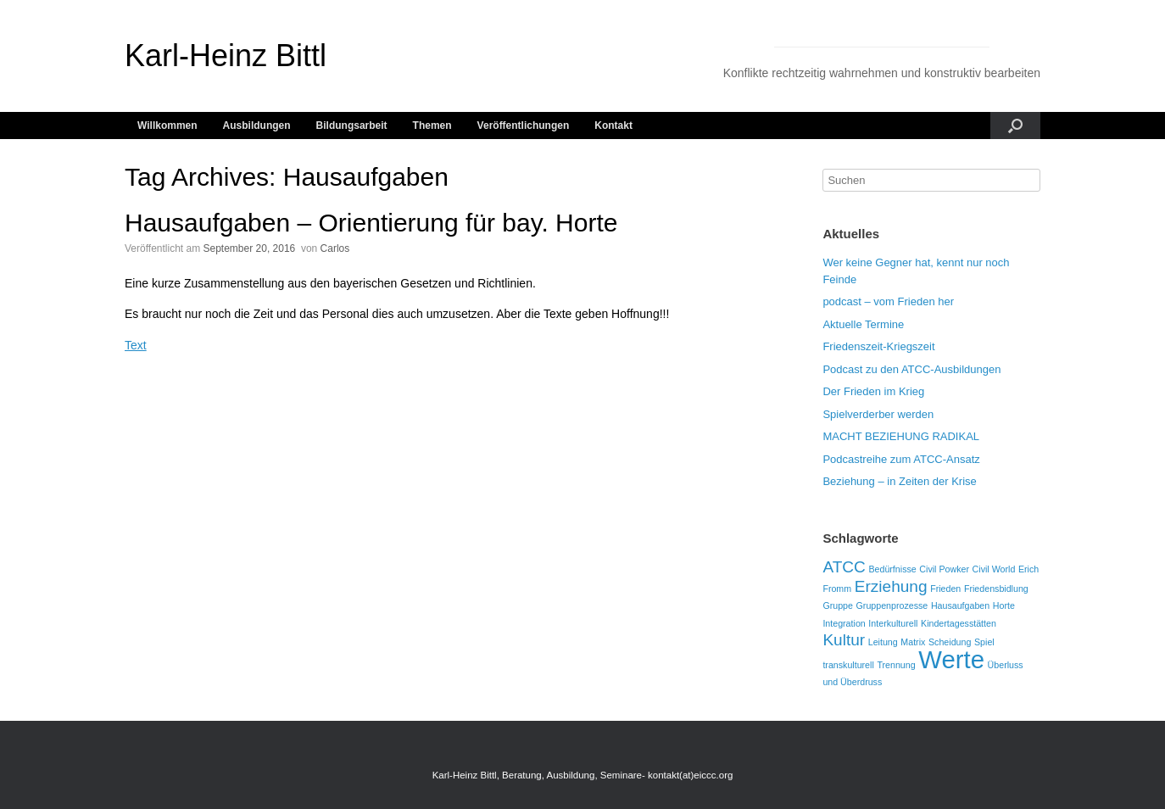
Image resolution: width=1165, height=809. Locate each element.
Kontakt (613, 125)
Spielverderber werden (878, 414)
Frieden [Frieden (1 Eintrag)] (945, 588)
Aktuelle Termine (863, 324)
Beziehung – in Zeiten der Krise (899, 481)
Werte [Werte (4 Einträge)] (951, 659)
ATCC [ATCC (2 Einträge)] (843, 567)
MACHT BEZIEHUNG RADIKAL (900, 436)
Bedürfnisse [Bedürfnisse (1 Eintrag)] (892, 569)
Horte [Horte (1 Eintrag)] (1004, 605)
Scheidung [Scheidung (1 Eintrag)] (949, 642)
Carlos (335, 248)
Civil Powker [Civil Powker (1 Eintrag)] (944, 569)
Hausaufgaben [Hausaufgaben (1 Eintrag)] (960, 605)
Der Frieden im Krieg (873, 391)
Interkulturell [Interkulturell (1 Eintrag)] (892, 623)
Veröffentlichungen (523, 125)
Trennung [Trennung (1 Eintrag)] (896, 665)
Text (136, 345)
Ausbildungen (257, 125)
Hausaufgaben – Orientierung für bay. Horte (371, 223)
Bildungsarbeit (351, 125)
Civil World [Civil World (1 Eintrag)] (994, 569)
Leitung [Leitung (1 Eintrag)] (883, 642)
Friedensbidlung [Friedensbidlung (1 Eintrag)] (996, 588)
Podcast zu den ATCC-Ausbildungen (911, 369)
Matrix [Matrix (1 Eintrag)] (912, 642)
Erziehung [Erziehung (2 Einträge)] (891, 586)
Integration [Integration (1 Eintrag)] (843, 623)
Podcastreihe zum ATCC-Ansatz (900, 459)
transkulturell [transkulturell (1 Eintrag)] (847, 665)
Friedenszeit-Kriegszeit (878, 346)
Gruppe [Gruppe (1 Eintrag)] (837, 605)
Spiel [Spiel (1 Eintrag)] (984, 642)
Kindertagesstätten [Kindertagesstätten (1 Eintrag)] (958, 623)
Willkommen (167, 125)
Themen (432, 125)
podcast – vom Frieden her (888, 301)
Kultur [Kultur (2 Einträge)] (843, 640)
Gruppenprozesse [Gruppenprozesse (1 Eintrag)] (892, 605)
